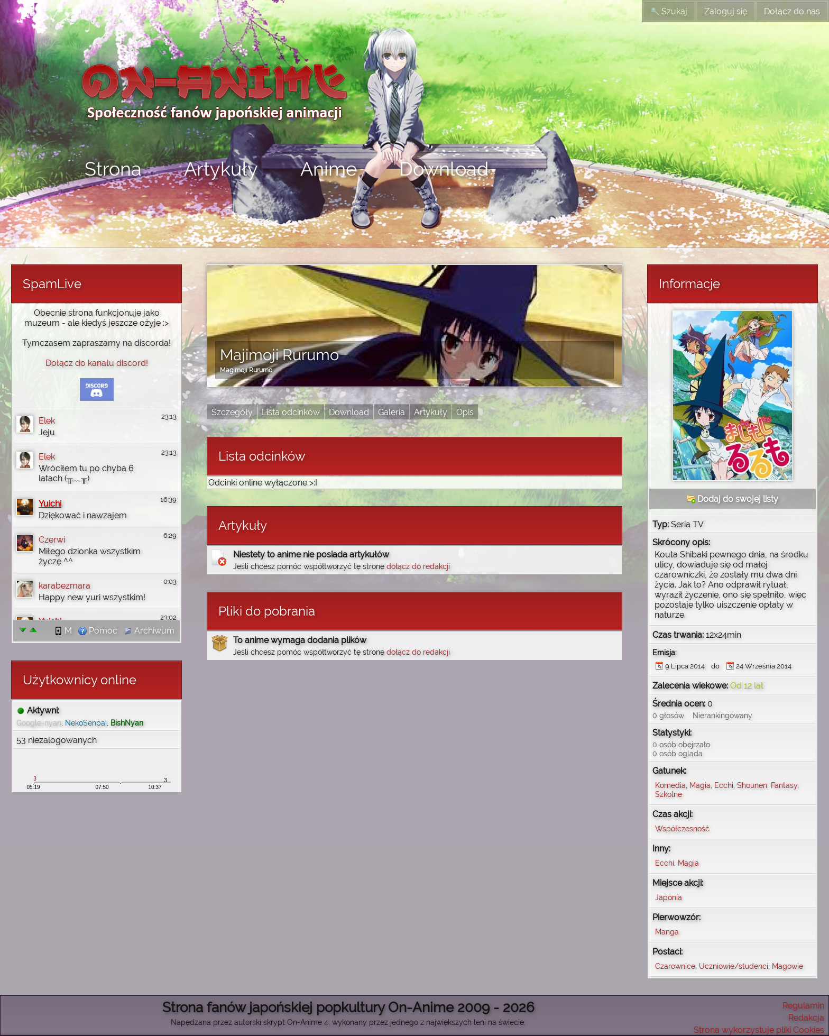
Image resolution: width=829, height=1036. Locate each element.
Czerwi (52, 540)
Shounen (752, 785)
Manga (667, 931)
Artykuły (221, 169)
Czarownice (675, 965)
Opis (465, 412)
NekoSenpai (86, 722)
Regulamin (803, 1006)
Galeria (391, 412)
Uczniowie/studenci (733, 965)
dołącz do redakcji (418, 566)
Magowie (787, 965)
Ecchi (723, 785)
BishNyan (126, 722)
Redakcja (806, 1018)
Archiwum (149, 631)
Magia (700, 785)
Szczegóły (232, 412)
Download (444, 169)
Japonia (668, 897)
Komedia (670, 785)
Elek (47, 421)
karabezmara (64, 586)
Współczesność (682, 828)
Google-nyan (38, 722)
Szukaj (669, 11)
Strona (113, 169)
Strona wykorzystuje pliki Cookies (759, 1030)
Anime (328, 169)
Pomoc (97, 631)
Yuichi (50, 504)
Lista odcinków (291, 412)
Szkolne (668, 794)
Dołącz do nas (792, 11)
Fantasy (784, 785)
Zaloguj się (725, 11)
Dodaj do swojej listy (732, 499)
